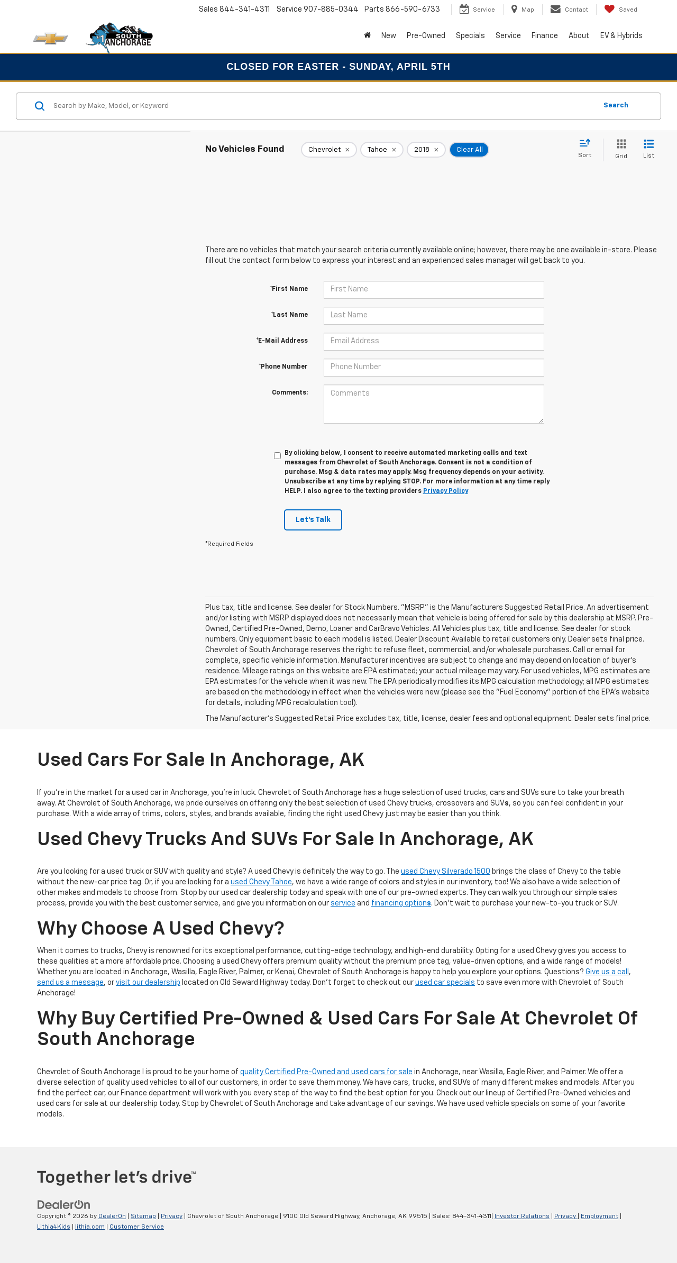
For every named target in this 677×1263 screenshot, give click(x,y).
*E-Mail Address (282, 341)
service (343, 903)
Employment (599, 1216)
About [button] (579, 36)
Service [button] (508, 36)
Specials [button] (470, 36)
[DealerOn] (64, 1205)
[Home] (367, 36)
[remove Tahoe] (382, 150)
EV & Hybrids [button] (621, 36)
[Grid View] (619, 150)
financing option (401, 903)
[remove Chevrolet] (329, 150)
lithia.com (90, 1227)
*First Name (289, 289)
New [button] (388, 36)
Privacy (171, 1216)
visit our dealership (148, 982)
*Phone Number (283, 367)
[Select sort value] (588, 149)
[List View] (648, 150)
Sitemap (143, 1216)
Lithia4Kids (53, 1227)
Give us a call (607, 972)
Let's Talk (313, 520)
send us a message (70, 982)
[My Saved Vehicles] (620, 9)
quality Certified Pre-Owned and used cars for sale (326, 1072)
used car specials (445, 982)
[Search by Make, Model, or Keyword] (323, 106)
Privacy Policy (445, 491)
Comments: (290, 393)
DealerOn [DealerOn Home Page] (112, 1216)
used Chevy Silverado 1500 (445, 871)
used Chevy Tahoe (261, 882)
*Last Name (289, 315)
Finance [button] (545, 36)
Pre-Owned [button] (426, 36)
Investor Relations (522, 1216)
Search (615, 105)
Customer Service (136, 1227)
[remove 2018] (426, 150)
